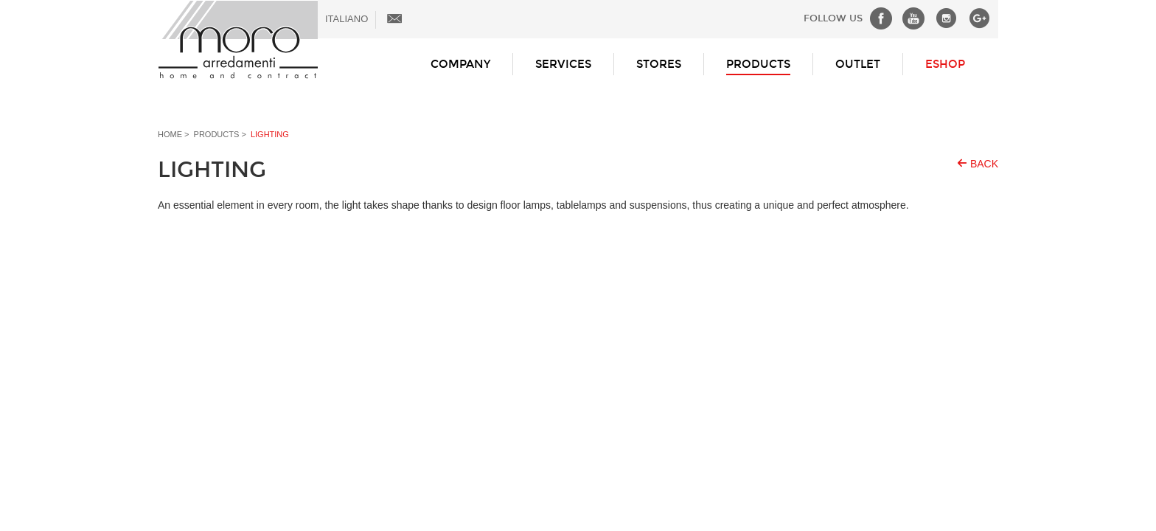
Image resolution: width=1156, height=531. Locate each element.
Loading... (578, 275)
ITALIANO (346, 18)
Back (984, 164)
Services (563, 64)
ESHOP (945, 64)
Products (758, 64)
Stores (658, 64)
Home (170, 134)
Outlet (857, 64)
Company (460, 64)
